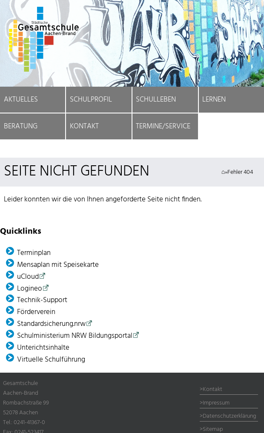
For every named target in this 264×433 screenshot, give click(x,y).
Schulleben (156, 99)
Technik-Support (42, 300)
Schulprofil (91, 99)
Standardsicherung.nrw (51, 324)
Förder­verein (36, 312)
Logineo (29, 288)
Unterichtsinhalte (43, 348)
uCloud (28, 277)
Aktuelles (21, 99)
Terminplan (34, 253)
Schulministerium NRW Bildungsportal (74, 336)
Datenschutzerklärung (229, 416)
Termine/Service (163, 126)
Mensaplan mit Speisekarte (58, 265)
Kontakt (84, 126)
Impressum (216, 403)
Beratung (20, 126)
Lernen (214, 99)
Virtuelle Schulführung (51, 359)
